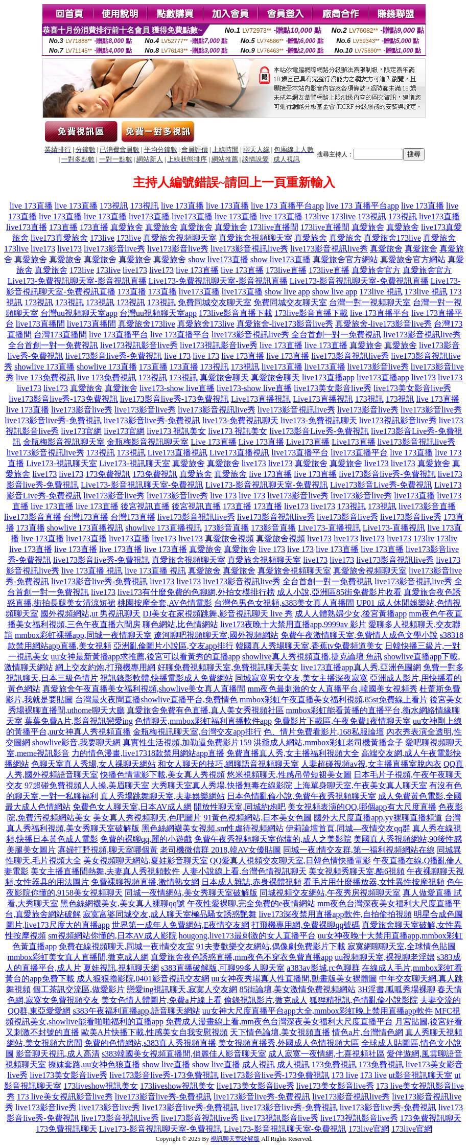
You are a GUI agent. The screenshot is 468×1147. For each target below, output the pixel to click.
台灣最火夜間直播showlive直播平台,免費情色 (156, 699)
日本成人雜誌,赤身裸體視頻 (251, 882)
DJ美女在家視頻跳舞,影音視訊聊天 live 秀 (218, 613)
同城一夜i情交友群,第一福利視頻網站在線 (358, 849)
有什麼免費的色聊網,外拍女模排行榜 (208, 592)
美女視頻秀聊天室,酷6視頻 (357, 871)
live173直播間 (40, 323)
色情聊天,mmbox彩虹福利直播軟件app (203, 721)
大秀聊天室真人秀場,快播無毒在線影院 (221, 785)
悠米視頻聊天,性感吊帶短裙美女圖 (289, 774)
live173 (43, 248)
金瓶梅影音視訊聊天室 (64, 442)
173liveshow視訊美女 (100, 1086)
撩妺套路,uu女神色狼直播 (94, 1064)
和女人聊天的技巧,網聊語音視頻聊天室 (228, 764)
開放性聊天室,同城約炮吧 (240, 806)
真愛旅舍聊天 (224, 377)
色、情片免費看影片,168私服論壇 (324, 731)
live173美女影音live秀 (332, 388)
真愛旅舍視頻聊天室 (180, 238)
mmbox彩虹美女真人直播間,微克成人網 (78, 957)
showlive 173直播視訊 (85, 527)
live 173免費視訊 (45, 377)
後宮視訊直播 (145, 506)
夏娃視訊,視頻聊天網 (121, 968)
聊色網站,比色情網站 (180, 624)
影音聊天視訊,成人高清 (58, 1053)
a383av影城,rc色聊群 (323, 968)
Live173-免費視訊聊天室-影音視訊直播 (77, 281)
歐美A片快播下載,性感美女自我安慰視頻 (154, 1032)
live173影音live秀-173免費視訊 (63, 399)
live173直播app (328, 377)
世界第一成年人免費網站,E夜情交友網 (181, 925)
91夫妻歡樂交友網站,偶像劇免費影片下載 (270, 946)
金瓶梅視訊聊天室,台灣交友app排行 (197, 731)
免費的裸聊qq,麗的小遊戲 (146, 839)
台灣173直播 (85, 517)
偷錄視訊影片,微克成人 (266, 1000)
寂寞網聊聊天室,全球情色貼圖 (401, 946)
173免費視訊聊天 (430, 1118)
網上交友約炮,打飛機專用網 (105, 667)
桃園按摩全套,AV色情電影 (165, 603)
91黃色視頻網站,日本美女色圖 (257, 817)
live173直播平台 (300, 452)
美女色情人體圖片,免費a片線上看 (161, 1000)
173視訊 (114, 205)
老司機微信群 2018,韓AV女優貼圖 (220, 849)
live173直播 (149, 216)
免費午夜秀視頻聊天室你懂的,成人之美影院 (273, 839)
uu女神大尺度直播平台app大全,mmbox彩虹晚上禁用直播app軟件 (317, 1010)
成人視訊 (258, 1064)
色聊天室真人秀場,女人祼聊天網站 (93, 764)
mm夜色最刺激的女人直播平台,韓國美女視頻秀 (332, 688)
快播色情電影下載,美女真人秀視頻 (162, 774)
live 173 (177, 356)
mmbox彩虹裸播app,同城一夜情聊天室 (83, 635)
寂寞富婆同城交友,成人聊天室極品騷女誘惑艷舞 (169, 914)
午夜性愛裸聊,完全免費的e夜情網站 (251, 903)
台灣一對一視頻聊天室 (370, 302)
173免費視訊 (107, 474)
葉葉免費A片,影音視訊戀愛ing (79, 721)
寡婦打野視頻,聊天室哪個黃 (108, 849)
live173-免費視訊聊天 (240, 420)
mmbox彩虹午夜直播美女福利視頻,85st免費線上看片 (334, 699)
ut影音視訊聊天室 (420, 1075)
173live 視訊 (381, 291)
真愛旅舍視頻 (229, 538)
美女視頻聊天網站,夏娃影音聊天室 (145, 860)
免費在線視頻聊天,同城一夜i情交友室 (126, 946)
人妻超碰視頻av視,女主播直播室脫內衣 (371, 764)
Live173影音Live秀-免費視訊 (381, 484)
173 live (345, 1075)
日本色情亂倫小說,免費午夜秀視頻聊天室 (301, 796)
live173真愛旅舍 (59, 238)
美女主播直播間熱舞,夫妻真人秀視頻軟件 (105, 871)
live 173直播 (31, 205)
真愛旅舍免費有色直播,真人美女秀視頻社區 (205, 710)
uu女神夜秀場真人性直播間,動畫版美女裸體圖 (294, 978)
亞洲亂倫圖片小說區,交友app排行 (173, 645)
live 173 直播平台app (287, 205)
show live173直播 (218, 259)
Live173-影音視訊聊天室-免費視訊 (142, 484)
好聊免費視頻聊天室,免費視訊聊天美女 (227, 667)
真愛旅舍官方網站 (345, 259)
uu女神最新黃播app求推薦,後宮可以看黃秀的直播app (145, 656)
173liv (423, 538)
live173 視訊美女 (176, 431)
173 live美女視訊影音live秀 (65, 1096)
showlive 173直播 (44, 366)
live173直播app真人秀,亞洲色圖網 (360, 667)
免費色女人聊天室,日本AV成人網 (132, 806)
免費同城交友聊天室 (214, 302)
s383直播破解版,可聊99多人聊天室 (223, 968)
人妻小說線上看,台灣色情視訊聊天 (244, 871)
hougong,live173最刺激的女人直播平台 (247, 935)
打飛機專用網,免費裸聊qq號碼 (305, 925)
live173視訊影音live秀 (139, 345)
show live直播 (166, 1064)
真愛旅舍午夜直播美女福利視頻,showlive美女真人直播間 (144, 688)
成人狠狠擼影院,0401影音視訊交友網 (143, 978)
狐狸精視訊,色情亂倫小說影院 (364, 1000)
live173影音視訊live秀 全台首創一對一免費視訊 (296, 334)
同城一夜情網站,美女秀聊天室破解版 (191, 892)
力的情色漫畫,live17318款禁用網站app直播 (148, 753)
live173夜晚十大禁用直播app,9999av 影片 (293, 624)
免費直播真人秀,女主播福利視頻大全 (292, 753)
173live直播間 (273, 227)
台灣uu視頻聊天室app (79, 313)
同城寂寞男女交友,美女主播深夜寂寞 (301, 678)
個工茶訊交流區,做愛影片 (79, 989)
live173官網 (81, 431)
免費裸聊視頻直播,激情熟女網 (145, 882)
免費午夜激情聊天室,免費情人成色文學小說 (359, 635)
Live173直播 (308, 442)
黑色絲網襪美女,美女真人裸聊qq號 (122, 903)
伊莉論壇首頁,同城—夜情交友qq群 (348, 828)
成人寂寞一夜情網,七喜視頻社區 (326, 1053)
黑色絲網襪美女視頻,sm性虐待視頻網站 (213, 828)
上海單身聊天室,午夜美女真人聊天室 (360, 785)
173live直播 (286, 270)
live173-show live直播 (177, 388)
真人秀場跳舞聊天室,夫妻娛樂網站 (162, 796)
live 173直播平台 (379, 313)
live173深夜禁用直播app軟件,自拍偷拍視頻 (335, 914)
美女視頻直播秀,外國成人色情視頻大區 (288, 1043)
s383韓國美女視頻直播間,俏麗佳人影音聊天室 (184, 1053)
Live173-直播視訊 (329, 527)
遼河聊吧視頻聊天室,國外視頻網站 (216, 635)
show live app (287, 291)
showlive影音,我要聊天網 (76, 742)
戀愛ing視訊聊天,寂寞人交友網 (182, 989)
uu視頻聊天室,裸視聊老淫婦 (385, 957)
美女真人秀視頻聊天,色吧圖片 (147, 817)
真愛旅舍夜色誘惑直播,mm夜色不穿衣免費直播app (242, 957)
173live (317, 216)
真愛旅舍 (126, 227)
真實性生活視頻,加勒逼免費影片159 (187, 742)
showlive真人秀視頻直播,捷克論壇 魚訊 (312, 656)
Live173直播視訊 (261, 399)
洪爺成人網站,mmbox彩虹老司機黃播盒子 (328, 742)
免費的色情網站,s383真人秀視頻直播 (150, 1043)
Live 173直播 (213, 442)
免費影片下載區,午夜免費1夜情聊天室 (342, 721)
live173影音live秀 (114, 248)
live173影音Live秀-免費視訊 (319, 431)
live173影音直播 (427, 506)
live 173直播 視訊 (92, 570)
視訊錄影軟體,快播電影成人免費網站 (166, 678)
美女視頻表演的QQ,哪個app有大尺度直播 (362, 806)
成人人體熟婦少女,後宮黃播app (351, 613)
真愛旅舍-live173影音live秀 (285, 323)
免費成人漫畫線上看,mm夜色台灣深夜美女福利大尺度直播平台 (279, 1021)
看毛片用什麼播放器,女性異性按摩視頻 (373, 882)
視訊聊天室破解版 (235, 1138)
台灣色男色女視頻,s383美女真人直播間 (284, 603)
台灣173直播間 (60, 334)
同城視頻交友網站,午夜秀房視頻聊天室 (330, 892)
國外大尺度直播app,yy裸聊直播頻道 (378, 817)
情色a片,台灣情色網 (367, 1032)
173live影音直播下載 (235, 313)
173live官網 (368, 1129)
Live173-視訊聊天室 (61, 463)
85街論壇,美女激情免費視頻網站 (297, 989)
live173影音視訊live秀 (249, 248)
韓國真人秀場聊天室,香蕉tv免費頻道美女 (309, 645)
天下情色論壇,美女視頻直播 (280, 1032)
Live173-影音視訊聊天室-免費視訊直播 (359, 281)
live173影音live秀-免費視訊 (113, 356)
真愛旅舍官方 (376, 270)
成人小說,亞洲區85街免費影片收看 (339, 592)
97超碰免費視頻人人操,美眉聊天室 (87, 785)
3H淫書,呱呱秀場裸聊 (396, 989)
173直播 (63, 227)
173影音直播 (226, 527)
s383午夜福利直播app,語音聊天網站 (136, 1010)
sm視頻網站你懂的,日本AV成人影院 (112, 935)
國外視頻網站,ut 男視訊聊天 (90, 613)
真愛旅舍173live (392, 238)
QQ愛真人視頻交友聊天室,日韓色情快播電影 (290, 860)
